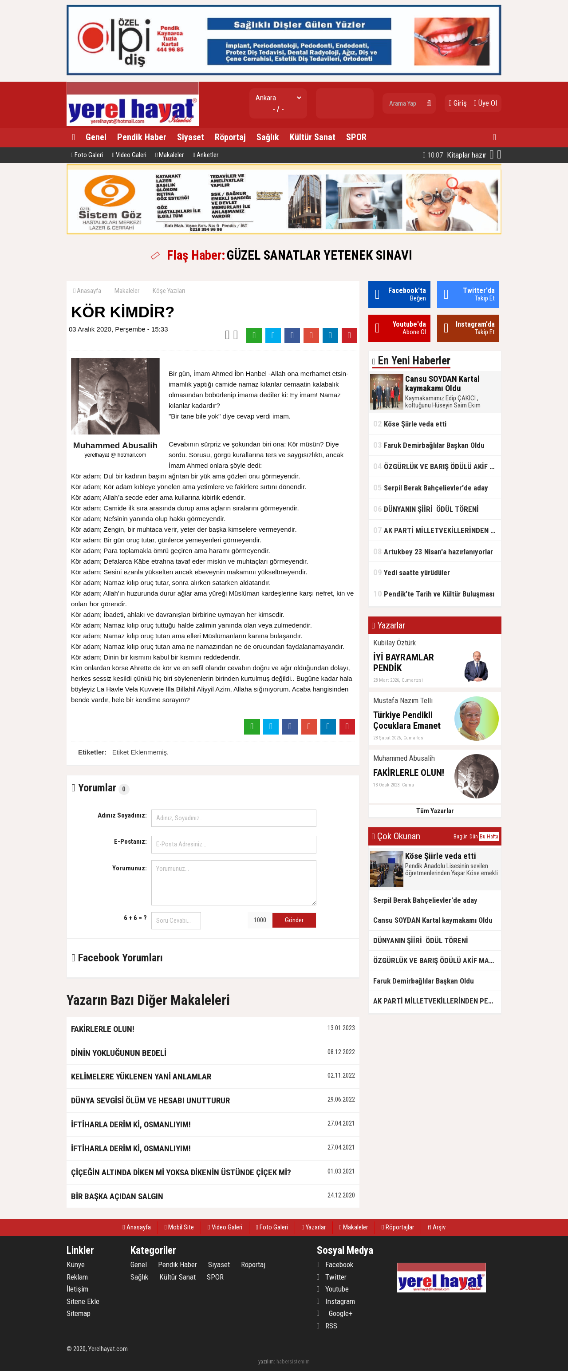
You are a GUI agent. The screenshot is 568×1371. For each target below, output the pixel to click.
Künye (76, 1264)
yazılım (266, 1361)
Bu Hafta (489, 837)
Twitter (332, 1276)
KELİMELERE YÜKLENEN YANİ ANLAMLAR (141, 1076)
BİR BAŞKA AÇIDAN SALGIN (117, 1196)
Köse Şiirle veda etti (409, 424)
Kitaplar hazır (454, 154)
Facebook (335, 1264)
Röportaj (230, 137)
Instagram (336, 1301)
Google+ (335, 1313)
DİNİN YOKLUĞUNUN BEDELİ (118, 1053)
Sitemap (79, 1313)
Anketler (205, 155)
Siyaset (190, 137)
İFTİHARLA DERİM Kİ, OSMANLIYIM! (131, 1124)
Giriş (458, 103)
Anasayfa (87, 291)
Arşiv (437, 1227)
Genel (96, 137)
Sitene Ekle (83, 1301)
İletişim (77, 1288)
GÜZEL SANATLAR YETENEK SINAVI (319, 255)
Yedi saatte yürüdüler (411, 572)
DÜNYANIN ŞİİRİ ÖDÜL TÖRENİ (426, 509)
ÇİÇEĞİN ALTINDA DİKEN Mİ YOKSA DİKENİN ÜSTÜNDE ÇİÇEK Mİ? (181, 1172)
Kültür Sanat (312, 137)
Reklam (77, 1276)
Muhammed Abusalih (115, 445)
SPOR (356, 137)
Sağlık (267, 137)
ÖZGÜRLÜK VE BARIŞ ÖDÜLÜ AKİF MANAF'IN (437, 466)
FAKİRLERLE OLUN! (102, 1029)
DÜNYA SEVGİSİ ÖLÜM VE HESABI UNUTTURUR (150, 1100)
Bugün (461, 837)
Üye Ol (485, 103)
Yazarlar (313, 1227)
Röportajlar (398, 1227)
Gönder (294, 920)
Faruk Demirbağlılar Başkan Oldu (429, 445)
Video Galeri (129, 155)
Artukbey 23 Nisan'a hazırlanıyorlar (433, 551)
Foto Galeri (87, 155)
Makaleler (169, 155)
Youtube (333, 1288)
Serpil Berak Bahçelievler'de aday (430, 487)
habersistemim (293, 1361)
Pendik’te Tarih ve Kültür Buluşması (434, 594)
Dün (473, 837)
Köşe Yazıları (169, 291)
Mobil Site (179, 1227)
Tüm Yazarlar (435, 811)
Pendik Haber (141, 137)
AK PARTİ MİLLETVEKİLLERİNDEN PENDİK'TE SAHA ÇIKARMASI (437, 530)
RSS (327, 1325)
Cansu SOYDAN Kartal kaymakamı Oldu (433, 920)
